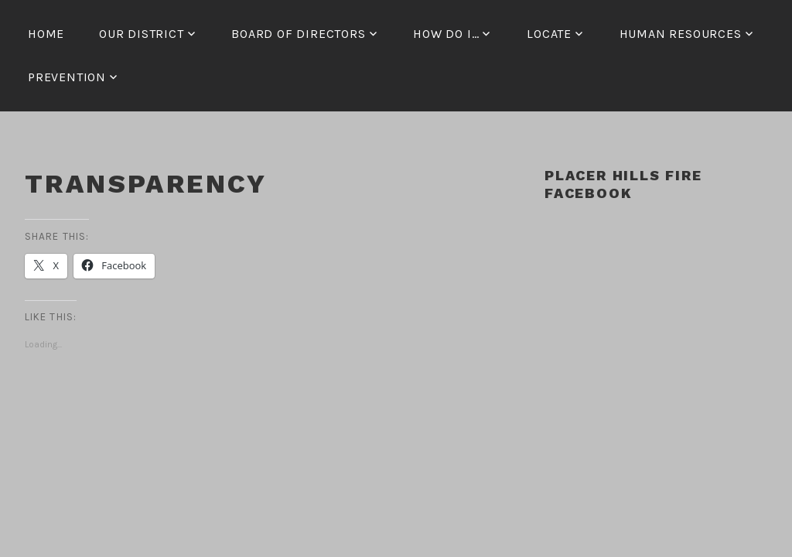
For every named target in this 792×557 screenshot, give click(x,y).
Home (46, 33)
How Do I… (446, 33)
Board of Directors (298, 33)
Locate (549, 33)
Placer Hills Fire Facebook (623, 184)
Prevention (67, 77)
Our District (141, 33)
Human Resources (681, 33)
